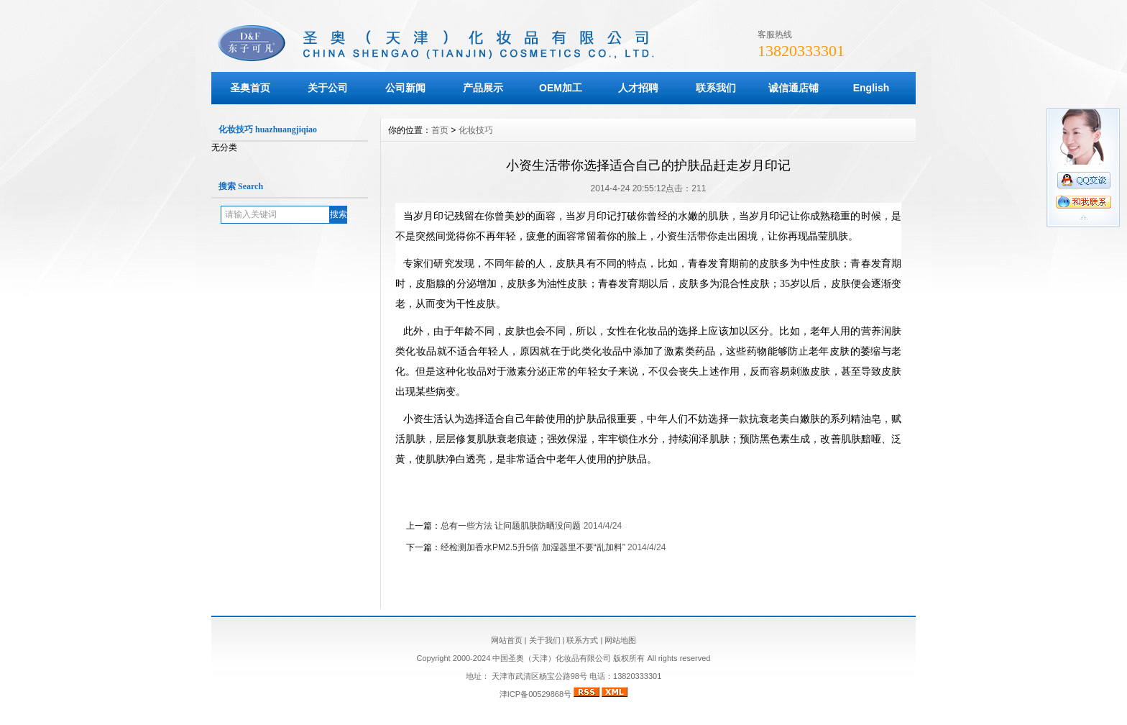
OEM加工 (560, 88)
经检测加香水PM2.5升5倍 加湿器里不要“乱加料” (533, 547)
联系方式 (582, 640)
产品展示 (483, 88)
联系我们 (716, 88)
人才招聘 (638, 88)
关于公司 (328, 88)
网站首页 (507, 640)
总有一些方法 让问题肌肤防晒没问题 (511, 526)
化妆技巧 (476, 130)
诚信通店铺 (793, 88)
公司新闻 (405, 88)
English (871, 88)
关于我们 (545, 640)
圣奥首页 (250, 88)
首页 (439, 130)
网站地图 (620, 640)
